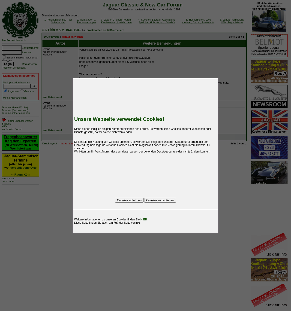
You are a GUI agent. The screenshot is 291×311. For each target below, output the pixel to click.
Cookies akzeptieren (160, 200)
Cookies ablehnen (129, 200)
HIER (144, 219)
